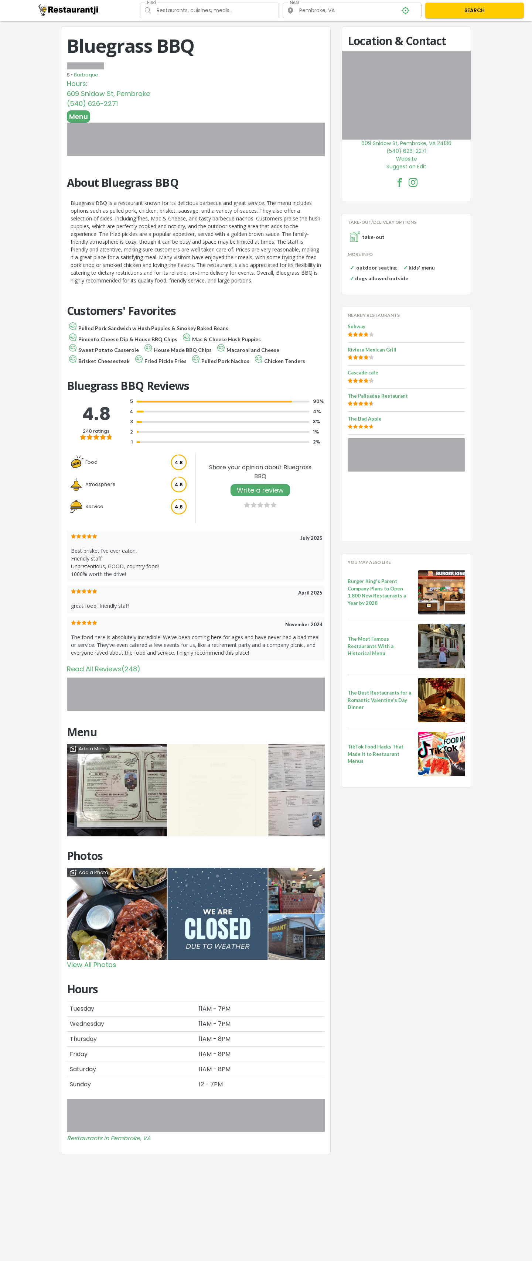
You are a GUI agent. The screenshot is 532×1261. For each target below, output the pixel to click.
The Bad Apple (365, 419)
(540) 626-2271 (92, 103)
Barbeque (86, 74)
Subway (356, 326)
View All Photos (91, 964)
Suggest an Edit (406, 166)
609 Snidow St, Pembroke (108, 93)
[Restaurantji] (68, 10)
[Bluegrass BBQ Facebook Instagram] (413, 182)
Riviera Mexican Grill (372, 350)
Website (406, 158)
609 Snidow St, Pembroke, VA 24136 (406, 143)
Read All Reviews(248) (103, 669)
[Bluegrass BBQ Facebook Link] (399, 182)
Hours (76, 83)
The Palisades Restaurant (378, 396)
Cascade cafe (363, 373)
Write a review (260, 490)
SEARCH (474, 10)
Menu (78, 116)
